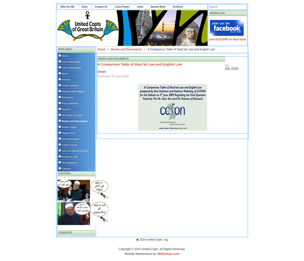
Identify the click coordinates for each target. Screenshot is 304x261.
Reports (66, 109)
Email (235, 68)
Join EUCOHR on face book (227, 39)
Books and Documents (74, 121)
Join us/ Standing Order (75, 151)
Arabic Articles (70, 85)
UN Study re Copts (72, 115)
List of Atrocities (71, 62)
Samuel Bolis (158, 6)
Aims (84, 6)
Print (228, 68)
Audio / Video (69, 127)
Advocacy (67, 97)
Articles (66, 79)
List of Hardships (71, 67)
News (65, 73)
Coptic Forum (69, 145)
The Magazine (69, 162)
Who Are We (67, 6)
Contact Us (101, 6)
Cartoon (66, 168)
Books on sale (70, 157)
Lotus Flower (122, 6)
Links (140, 6)
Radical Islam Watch (73, 91)
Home (65, 56)
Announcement (70, 139)
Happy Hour (68, 133)
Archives (178, 6)
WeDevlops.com (168, 254)
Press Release (70, 103)
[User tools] (227, 65)
